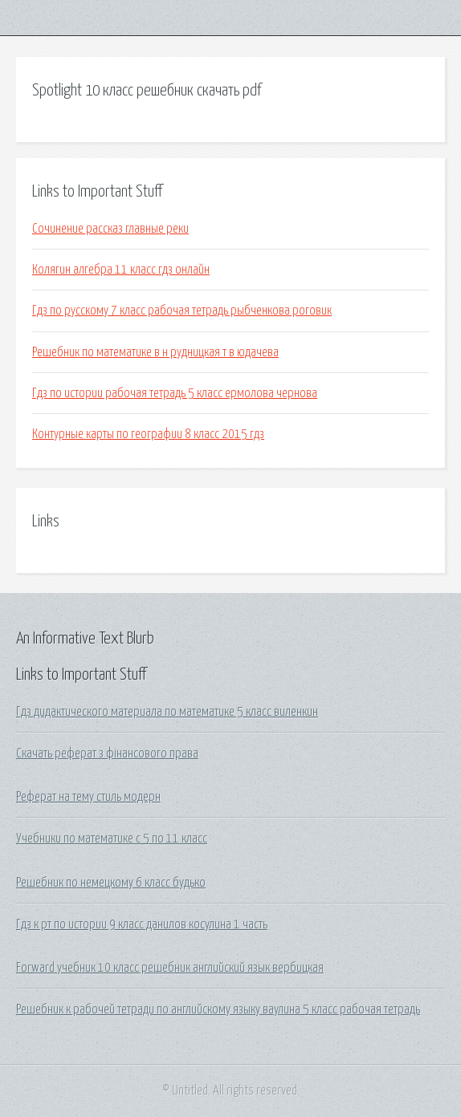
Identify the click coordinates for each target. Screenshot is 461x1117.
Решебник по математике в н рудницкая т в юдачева (155, 352)
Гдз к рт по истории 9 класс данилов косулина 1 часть (141, 924)
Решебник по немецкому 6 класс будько (111, 882)
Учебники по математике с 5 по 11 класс (111, 838)
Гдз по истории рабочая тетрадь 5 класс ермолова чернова (174, 393)
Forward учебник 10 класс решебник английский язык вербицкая (170, 967)
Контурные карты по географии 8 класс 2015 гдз (148, 434)
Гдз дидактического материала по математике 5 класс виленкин (167, 711)
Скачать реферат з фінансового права (107, 753)
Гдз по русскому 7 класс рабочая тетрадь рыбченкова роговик (182, 310)
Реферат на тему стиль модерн (88, 796)
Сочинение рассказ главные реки (110, 228)
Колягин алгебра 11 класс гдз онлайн (121, 269)
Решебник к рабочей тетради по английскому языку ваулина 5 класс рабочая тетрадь (218, 1009)
